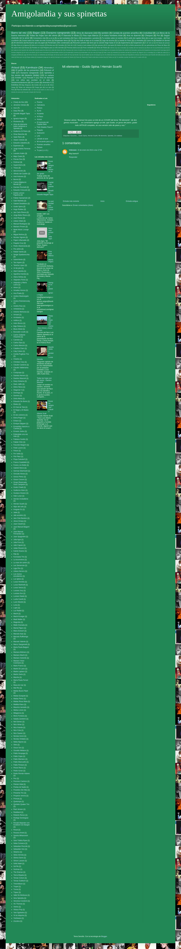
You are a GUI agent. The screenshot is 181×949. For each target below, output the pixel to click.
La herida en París (124, 41)
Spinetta (110, 135)
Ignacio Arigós (18, 119)
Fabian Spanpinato (20, 198)
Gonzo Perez (18, 477)
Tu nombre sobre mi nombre (112, 38)
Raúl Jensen (18, 809)
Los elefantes (41, 55)
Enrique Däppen (19, 424)
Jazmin (134, 52)
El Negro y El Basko (21, 410)
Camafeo (61, 45)
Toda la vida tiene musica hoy (97, 57)
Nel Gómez (17, 722)
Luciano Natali (18, 596)
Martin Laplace (19, 672)
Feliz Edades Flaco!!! (45, 127)
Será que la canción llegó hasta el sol (104, 43)
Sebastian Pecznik (20, 846)
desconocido (18, 171)
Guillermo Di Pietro (20, 131)
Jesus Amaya (18, 521)
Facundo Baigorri (19, 445)
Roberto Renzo (19, 815)
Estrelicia (14, 85)
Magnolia (16, 622)
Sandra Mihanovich (20, 836)
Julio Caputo (18, 545)
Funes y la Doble (19, 465)
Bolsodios (160, 47)
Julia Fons (17, 542)
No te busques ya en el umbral (101, 55)
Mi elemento (18, 43)
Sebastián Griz (19, 849)
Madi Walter (17, 619)
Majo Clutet (17, 156)
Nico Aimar (17, 724)
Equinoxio (17, 146)
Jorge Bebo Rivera (20, 215)
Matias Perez (18, 699)
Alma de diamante (84, 33)
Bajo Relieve (18, 326)
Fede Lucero (18, 448)
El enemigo (162, 50)
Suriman (16, 869)
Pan (12, 89)
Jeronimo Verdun (19, 105)
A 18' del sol (149, 43)
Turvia (15, 889)
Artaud (15, 67)
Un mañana (118, 135)
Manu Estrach (18, 631)
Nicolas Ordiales (19, 739)
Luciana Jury (18, 591)
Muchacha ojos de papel (35, 43)
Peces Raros (18, 768)
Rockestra (17, 121)
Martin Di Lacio (19, 669)
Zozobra (16, 921)
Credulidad (147, 33)
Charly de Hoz (18, 102)
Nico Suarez (18, 733)
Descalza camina (136, 50)
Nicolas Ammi (18, 736)
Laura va (149, 41)
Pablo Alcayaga (19, 753)
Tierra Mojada (18, 875)
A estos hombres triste (112, 35)
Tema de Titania (81, 57)
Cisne (58, 50)
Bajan (36, 32)
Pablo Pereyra (18, 765)
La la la (51, 38)
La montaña (138, 41)
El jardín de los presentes (27, 70)
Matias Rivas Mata (20, 701)
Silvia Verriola (18, 855)
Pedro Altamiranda (20, 246)
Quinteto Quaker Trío (21, 804)
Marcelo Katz (18, 634)
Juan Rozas (17, 218)
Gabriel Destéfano (20, 204)
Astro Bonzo (18, 323)
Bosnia (168, 47)
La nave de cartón (20, 563)
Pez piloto (17, 249)
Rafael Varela (18, 252)
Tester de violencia (25, 87)
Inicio (102, 201)
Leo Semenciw (19, 565)
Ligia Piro (17, 568)
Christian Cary (18, 362)
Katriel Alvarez (18, 551)
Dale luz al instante (110, 50)
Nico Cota (17, 730)
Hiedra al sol (121, 45)
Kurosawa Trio (18, 557)
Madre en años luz (46, 89)
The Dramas (18, 872)
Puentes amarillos (43, 145)
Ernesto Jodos (18, 431)
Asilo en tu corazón (38, 45)
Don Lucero (35, 82)
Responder (73, 157)
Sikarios (16, 852)
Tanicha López (18, 265)
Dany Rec (17, 111)
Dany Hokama (18, 381)
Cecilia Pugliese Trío (21, 354)
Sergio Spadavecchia (21, 255)
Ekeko (15, 404)
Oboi (123, 55)
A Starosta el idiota (70, 35)
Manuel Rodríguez (20, 224)
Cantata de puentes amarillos (125, 33)
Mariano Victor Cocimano (18, 662)
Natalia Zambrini (19, 719)
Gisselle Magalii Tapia (21, 114)
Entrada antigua (132, 201)
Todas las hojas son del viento (43, 35)
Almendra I (49, 68)
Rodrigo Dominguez (20, 818)
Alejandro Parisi (19, 280)
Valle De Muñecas (20, 895)
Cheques (149, 35)
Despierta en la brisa (150, 50)
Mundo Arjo (78, 55)
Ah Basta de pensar (163, 43)
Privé (37, 92)
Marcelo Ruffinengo (20, 637)
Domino (16, 396)
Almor (15, 288)
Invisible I (18, 78)
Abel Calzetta (18, 271)
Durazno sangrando (58, 32)
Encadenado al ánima (72, 52)
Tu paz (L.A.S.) (42, 150)
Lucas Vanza (18, 588)
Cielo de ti (70, 45)
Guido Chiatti (18, 487)
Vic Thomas (17, 904)
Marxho (16, 677)
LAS (38, 136)
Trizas (15, 168)
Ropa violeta (30, 57)
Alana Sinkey (18, 277)
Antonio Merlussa (20, 312)
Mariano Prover (19, 227)
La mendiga (149, 52)
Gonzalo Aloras (19, 474)
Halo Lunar (107, 52)
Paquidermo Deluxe (133, 55)
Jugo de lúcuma (108, 41)
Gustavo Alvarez (19, 493)
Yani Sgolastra (18, 913)
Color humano (67, 50)
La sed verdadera (63, 38)
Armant (16, 315)
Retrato (39, 147)
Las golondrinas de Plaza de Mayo (155, 45)
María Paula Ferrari (20, 680)
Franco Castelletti (20, 462)
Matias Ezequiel (19, 696)
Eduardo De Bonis (20, 401)
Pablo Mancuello (19, 762)
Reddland (17, 812)
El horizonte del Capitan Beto (43, 123)
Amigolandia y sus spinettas (59, 13)
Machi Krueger (18, 616)
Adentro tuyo (114, 47)
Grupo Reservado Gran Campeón (20, 483)
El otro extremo (19, 415)
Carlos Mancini (19, 345)
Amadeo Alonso (19, 290)
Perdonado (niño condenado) (59, 43)
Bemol (15, 179)
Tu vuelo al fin (140, 57)
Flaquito (40, 130)
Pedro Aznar (18, 771)
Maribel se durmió (163, 41)
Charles (16, 359)
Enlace (16, 421)
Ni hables (87, 55)
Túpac (15, 892)
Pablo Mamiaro (19, 759)
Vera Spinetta (18, 898)
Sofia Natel (17, 864)
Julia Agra (17, 540)
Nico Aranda (18, 727)
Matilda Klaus (18, 704)
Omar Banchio (18, 134)
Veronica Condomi (20, 901)
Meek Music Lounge (21, 230)
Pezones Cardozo (20, 781)
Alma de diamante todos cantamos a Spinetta (20, 126)
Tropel (15, 887)
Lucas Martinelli (19, 585)
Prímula (16, 799)
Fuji (72, 41)
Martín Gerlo (18, 674)
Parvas (26, 47)
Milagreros (17, 713)
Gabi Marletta (18, 201)
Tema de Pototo (101, 47)
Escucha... (74, 135)
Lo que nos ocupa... (155, 38)
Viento (15, 907)
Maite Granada (19, 625)
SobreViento (18, 260)
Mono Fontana (18, 716)
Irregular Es (17, 509)
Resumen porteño (80, 43)
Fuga (99, 52)
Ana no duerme (134, 35)
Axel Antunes (18, 176)
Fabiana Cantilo (19, 439)
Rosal (15, 830)
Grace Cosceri (18, 480)
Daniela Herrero (19, 376)
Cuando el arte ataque (84, 45)
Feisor (15, 451)
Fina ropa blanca (90, 35)
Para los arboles (22, 89)
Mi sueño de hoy (67, 55)
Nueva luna (116, 55)
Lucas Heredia (18, 582)
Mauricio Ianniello (20, 707)
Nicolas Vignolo (19, 237)
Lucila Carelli (18, 599)
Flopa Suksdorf (19, 459)
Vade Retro (17, 137)
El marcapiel (110, 45)
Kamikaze (31, 67)
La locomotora (18, 560)
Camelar (16, 340)
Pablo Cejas (18, 756)
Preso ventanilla (88, 47)
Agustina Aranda (19, 274)
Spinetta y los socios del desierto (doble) (32, 74)
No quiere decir (16, 47)
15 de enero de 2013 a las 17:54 (89, 150)
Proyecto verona (19, 796)
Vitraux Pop (17, 910)
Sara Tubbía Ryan (20, 840)
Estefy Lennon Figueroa (18, 194)
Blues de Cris (151, 47)
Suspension (137, 43)
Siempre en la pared (61, 57)
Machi (15, 614)
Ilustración (41, 133)
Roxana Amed (18, 833)
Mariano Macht (19, 655)
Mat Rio (16, 688)
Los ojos (48, 87)
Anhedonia (17, 309)
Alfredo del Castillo (20, 174)
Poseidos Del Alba (20, 790)
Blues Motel (17, 329)
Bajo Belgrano (26, 85)
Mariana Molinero (20, 652)
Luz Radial (17, 611)
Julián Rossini (18, 548)
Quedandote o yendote (90, 38)
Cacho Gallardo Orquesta (19, 336)
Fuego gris (38, 87)
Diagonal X (17, 390)
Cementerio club (39, 38)
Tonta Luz (111, 57)
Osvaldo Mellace (19, 750)
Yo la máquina (18, 915)
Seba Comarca (19, 843)
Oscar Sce (17, 748)
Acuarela (40, 114)
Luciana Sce (18, 593)
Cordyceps (17, 373)
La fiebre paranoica (134, 45)
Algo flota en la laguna (21, 45)
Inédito (36, 85)
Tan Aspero (17, 262)
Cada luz (16, 50)
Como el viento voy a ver (81, 50)
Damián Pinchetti (19, 187)
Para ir (76, 38)
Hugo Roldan (18, 209)
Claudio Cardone (19, 365)
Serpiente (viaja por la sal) (45, 57)
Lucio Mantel (18, 602)
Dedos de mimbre (123, 50)
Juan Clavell (18, 524)
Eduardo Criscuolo (20, 190)
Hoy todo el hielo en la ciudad (88, 41)
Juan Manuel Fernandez (18, 533)
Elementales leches (57, 52)
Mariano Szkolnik (19, 658)
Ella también (103, 33)
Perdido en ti (36, 47)
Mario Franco (18, 666)
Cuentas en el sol (96, 50)
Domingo (16, 393)
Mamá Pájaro (18, 628)
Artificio (16, 320)
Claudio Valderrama (20, 368)
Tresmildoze (18, 884)
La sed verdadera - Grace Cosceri (51, 206)
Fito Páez (17, 456)
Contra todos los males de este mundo (36, 41)
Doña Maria (17, 399)
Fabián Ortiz (18, 442)
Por (158, 35)
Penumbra (145, 55)
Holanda (115, 52)
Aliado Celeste (18, 140)
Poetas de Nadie (19, 787)
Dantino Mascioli (19, 378)
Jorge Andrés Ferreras (21, 149)
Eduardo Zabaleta (20, 143)
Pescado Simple (28, 92)
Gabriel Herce (18, 468)
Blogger (104, 936)
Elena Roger (18, 418)
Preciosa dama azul (73, 47)
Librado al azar (42, 139)
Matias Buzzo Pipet (20, 691)
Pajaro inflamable (20, 240)
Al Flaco (40, 117)
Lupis (15, 608)
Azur (15, 108)
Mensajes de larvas (54, 55)
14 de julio (17, 268)
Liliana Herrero (19, 571)
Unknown (73, 150)
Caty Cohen (17, 351)
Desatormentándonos (19, 82)
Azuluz (39, 119)
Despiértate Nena (61, 41)
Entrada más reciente (71, 201)
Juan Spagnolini (19, 537)
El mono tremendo (43, 52)
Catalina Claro (18, 348)
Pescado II (31, 78)
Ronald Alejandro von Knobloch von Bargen (21, 824)
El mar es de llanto (29, 52)
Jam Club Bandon (20, 518)
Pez (14, 778)
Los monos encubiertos (17, 575)
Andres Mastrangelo (21, 296)
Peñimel (16, 162)
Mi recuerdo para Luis (45, 142)
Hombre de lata (125, 52)
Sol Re (16, 866)
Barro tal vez (19, 32)
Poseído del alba (156, 55)
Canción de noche (26, 50)
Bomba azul (51, 45)
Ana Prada (17, 293)
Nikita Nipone (18, 742)
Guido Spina (82, 135)
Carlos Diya (17, 343)
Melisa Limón (18, 710)
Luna (15, 605)
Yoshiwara (17, 918)
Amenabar (123, 47)
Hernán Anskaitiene (20, 499)
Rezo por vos (21, 57)
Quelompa (17, 801)
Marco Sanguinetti (20, 644)
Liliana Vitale (18, 221)
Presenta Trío (18, 793)
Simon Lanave (18, 861)
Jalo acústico (18, 515)
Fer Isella (16, 454)
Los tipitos (17, 579)
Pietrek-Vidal (18, 784)
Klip (14, 554)
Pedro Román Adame (21, 774)
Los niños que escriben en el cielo (33, 80)
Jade (15, 512)
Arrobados (17, 317)
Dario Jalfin (17, 384)
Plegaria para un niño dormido (53, 47)
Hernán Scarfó (93, 135)
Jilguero (141, 52)
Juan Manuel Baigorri (21, 527)
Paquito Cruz (18, 243)
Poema (39, 102)
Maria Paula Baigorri (21, 647)
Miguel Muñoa (18, 235)
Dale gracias (98, 45)
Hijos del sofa (18, 507)
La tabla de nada (161, 52)
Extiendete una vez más (88, 52)
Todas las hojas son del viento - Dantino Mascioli (44, 380)
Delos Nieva (18, 387)
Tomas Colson (18, 878)
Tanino (72, 57)
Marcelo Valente (19, 642)
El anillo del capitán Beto (136, 38)
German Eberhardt (20, 471)
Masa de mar (18, 685)
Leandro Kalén (18, 153)
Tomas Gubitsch (19, 881)
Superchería (125, 43)
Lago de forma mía (29, 55)
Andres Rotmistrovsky (21, 301)
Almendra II (46, 82)
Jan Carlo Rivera (19, 212)
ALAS (39, 111)
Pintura (39, 108)
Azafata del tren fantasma (136, 47)
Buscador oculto (19, 332)
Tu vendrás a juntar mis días (125, 57)
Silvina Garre (18, 858)
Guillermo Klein (19, 490)
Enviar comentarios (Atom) (83, 205)
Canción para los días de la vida (44, 50)
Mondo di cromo (16, 92)
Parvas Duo (17, 159)
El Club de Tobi (19, 407)
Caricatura (41, 105)
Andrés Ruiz (18, 306)
